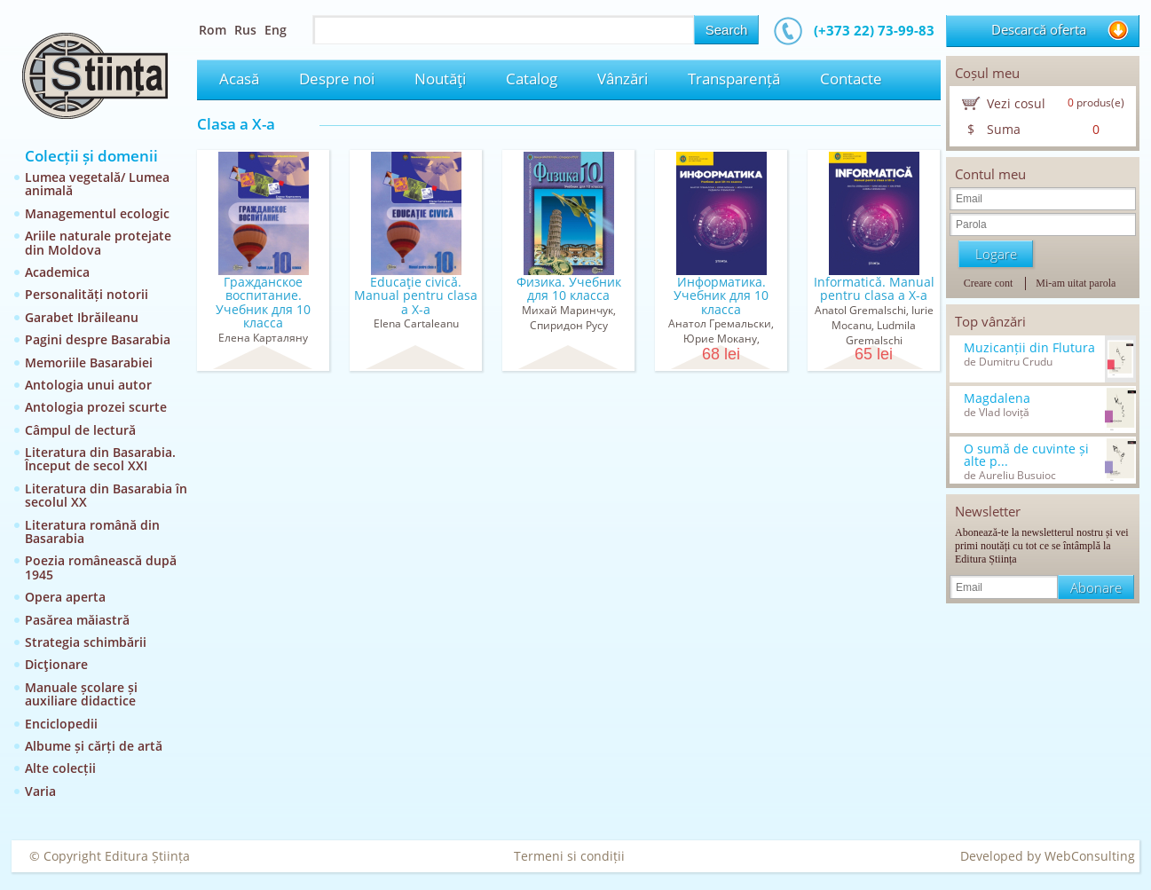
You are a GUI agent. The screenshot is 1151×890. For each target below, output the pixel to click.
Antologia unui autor (88, 384)
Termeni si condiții (569, 855)
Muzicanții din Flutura (1029, 348)
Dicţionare (56, 664)
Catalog (531, 78)
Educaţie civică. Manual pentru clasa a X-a (415, 295)
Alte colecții (60, 768)
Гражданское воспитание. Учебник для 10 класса (263, 302)
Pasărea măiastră (77, 619)
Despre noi (336, 78)
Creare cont (988, 283)
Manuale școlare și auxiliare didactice (81, 694)
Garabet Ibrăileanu (81, 317)
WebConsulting (1090, 855)
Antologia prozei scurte (96, 406)
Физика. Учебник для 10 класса (568, 288)
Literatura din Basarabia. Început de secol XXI (100, 459)
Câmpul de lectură (80, 429)
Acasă (239, 78)
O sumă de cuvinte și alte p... (1026, 455)
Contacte (851, 78)
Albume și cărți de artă (93, 745)
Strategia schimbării (85, 642)
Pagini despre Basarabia (97, 339)
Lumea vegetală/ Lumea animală (97, 184)
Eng (275, 29)
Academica (57, 272)
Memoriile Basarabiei (89, 362)
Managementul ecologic (97, 213)
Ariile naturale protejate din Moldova (98, 242)
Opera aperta (65, 596)
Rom (212, 29)
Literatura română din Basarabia (92, 531)
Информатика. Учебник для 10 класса (721, 295)
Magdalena (997, 398)
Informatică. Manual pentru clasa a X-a (874, 288)
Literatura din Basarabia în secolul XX (106, 495)
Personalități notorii (86, 294)
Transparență (734, 78)
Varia (40, 791)
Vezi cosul (1016, 103)
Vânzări (622, 78)
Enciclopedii (61, 723)
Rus (245, 29)
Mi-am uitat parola (1076, 283)
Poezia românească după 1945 (101, 567)
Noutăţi (440, 78)
